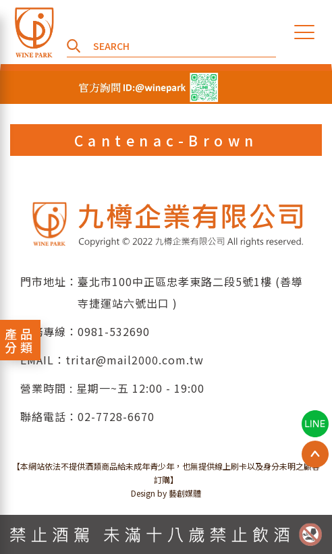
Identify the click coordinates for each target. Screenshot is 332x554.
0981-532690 (114, 331)
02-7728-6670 (116, 416)
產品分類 (20, 340)
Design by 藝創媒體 (166, 493)
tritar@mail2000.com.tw (134, 360)
